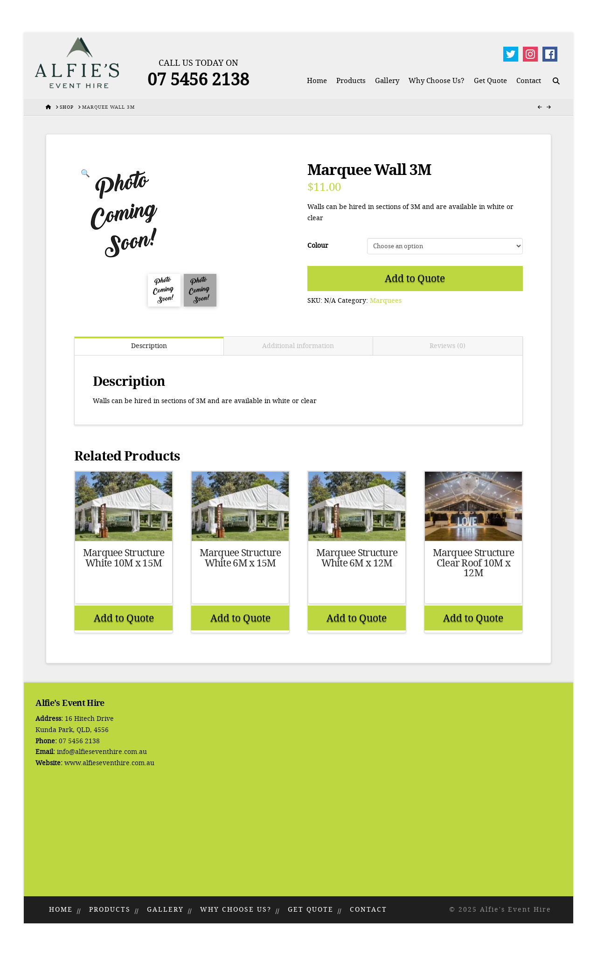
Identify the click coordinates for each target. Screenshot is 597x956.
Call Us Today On (198, 63)
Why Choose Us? (235, 910)
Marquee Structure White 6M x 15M (240, 558)
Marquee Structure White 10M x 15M (124, 558)
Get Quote (310, 910)
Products (110, 910)
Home (61, 910)
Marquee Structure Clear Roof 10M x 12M (473, 563)
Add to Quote (415, 278)
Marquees (386, 301)
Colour (317, 246)
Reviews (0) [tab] (447, 346)
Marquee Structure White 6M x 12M (357, 558)
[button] (85, 173)
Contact (368, 910)
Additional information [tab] (298, 346)
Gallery (165, 910)
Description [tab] (149, 346)
